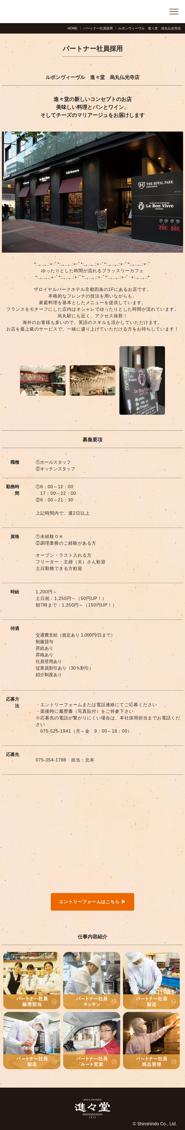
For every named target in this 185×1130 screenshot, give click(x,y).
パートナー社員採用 (98, 28)
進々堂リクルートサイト (65, 11)
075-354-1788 (51, 760)
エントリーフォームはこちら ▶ (92, 901)
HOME (72, 28)
